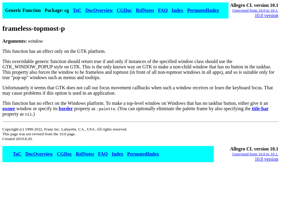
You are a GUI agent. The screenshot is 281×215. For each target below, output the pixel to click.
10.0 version (266, 15)
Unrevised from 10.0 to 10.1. (255, 10)
